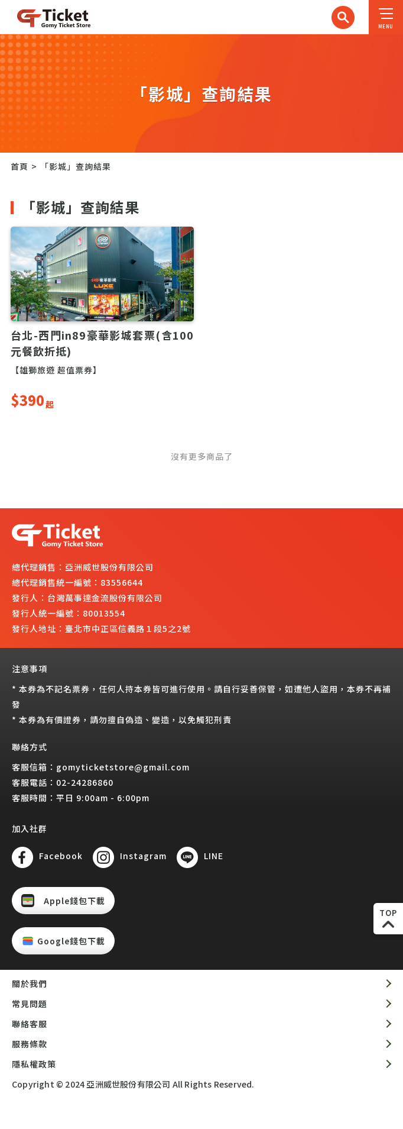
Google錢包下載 (71, 941)
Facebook (61, 856)
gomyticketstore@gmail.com (123, 767)
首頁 (19, 166)
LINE (213, 856)
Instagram (143, 856)
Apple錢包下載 (74, 901)
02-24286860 (84, 782)
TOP (388, 912)
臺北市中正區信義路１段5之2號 (128, 628)
